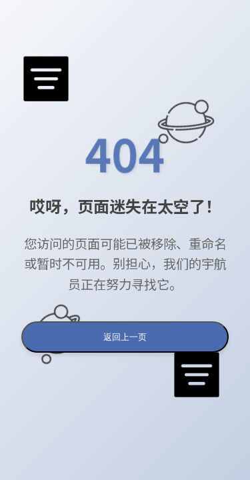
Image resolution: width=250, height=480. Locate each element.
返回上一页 (125, 337)
